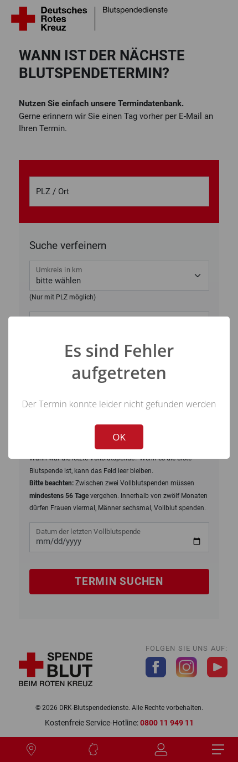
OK (119, 437)
